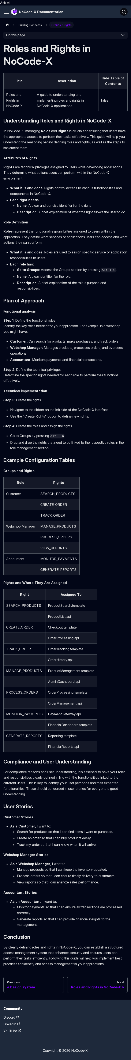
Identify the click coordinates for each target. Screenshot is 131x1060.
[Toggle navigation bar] (6, 12)
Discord (11, 1017)
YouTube (12, 1031)
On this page (15, 35)
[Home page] (7, 25)
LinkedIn (11, 1024)
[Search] (124, 12)
